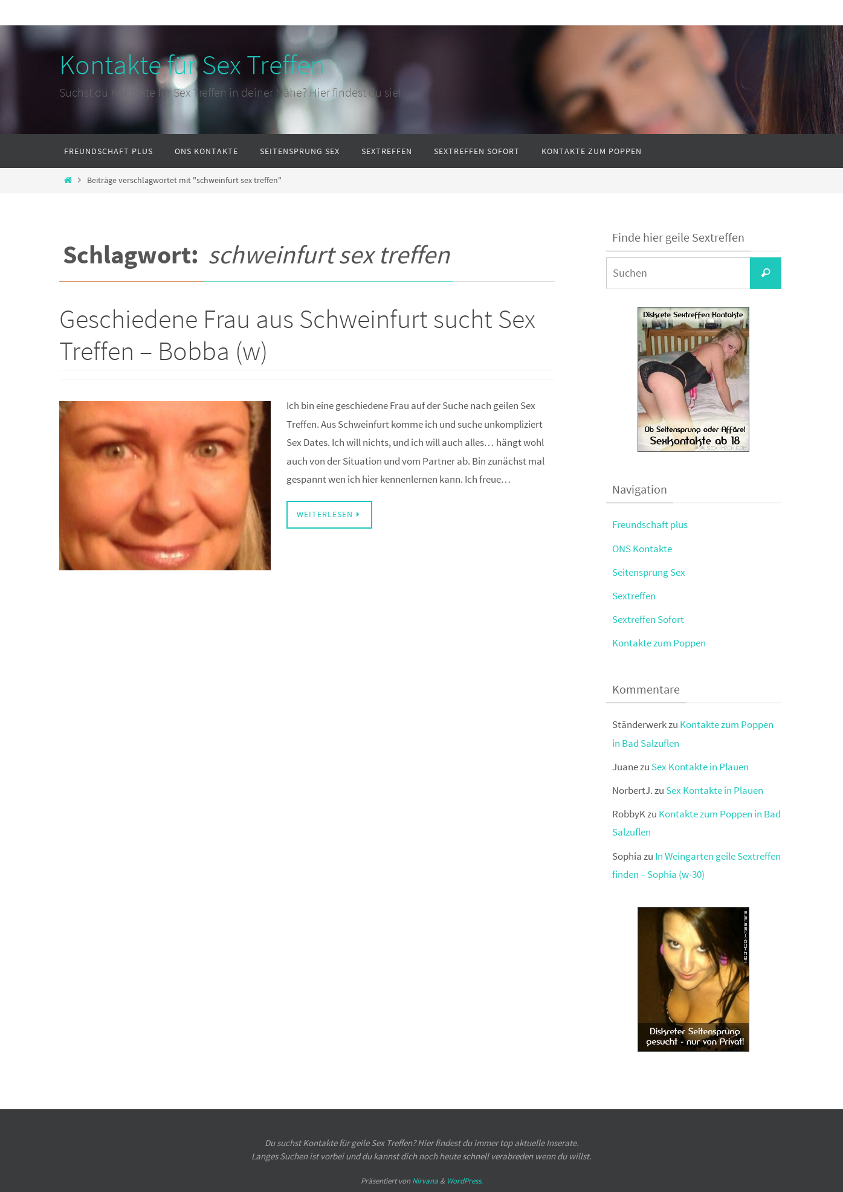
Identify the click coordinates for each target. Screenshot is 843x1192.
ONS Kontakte (642, 548)
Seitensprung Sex (648, 572)
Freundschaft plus (650, 524)
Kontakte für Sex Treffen (192, 64)
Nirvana (425, 1181)
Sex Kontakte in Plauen (700, 766)
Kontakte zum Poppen (659, 642)
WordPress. (465, 1181)
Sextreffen (634, 595)
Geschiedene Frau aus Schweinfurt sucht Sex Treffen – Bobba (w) (297, 334)
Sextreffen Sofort (648, 619)
